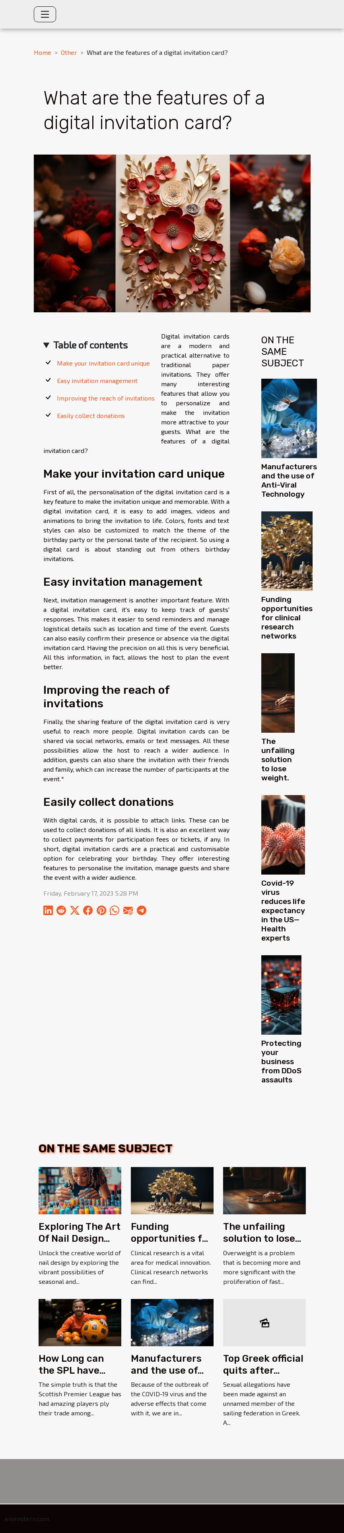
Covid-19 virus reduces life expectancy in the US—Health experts (283, 911)
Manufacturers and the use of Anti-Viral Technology (289, 480)
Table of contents (90, 344)
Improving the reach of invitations (106, 398)
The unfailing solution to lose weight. (278, 759)
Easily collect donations (91, 415)
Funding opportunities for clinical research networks (287, 618)
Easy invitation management (97, 380)
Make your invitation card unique (103, 363)
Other (69, 52)
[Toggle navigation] (45, 14)
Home (42, 52)
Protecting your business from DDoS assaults (281, 1061)
